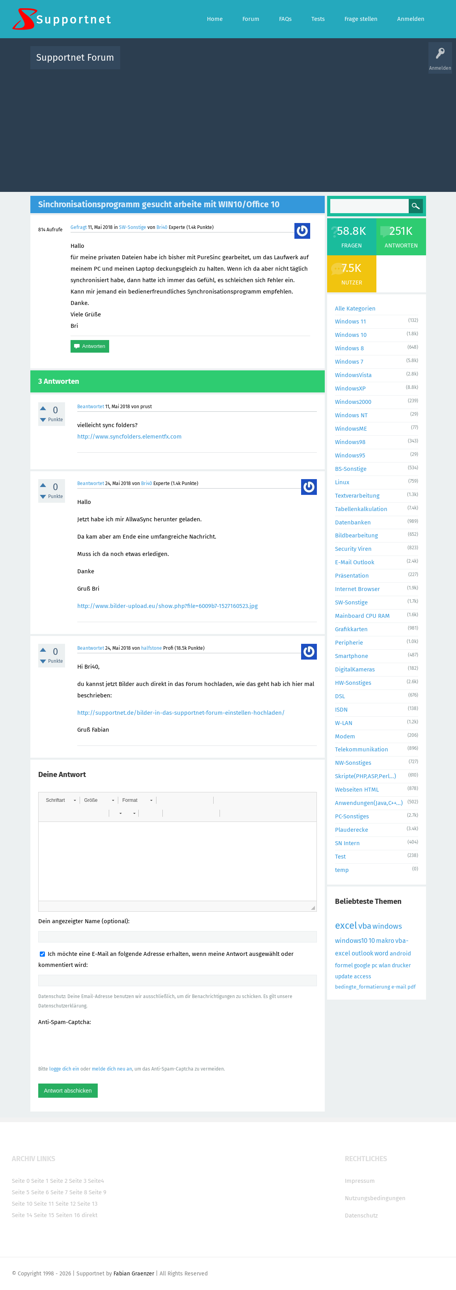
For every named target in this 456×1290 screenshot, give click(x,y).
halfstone (151, 648)
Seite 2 (58, 1180)
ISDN (341, 709)
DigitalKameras (355, 669)
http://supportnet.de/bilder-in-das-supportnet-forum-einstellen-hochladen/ (181, 712)
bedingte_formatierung (362, 987)
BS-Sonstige (351, 468)
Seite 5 (21, 1192)
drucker (401, 965)
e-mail (398, 987)
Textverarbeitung (357, 495)
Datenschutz (361, 1215)
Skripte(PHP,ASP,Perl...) (365, 776)
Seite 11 (44, 1203)
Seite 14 (22, 1215)
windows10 (351, 941)
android (400, 953)
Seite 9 (97, 1192)
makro (385, 940)
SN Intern (347, 843)
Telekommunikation (361, 749)
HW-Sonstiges (353, 682)
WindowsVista (353, 375)
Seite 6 (40, 1192)
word (381, 953)
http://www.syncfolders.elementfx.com (129, 436)
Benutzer (326, 63)
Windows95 (350, 455)
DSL (340, 696)
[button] (61, 800)
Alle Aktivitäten (142, 63)
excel (346, 925)
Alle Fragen (178, 63)
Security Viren (353, 548)
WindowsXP (350, 388)
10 (372, 941)
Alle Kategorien (355, 308)
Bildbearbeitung (356, 535)
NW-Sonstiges (353, 762)
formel (344, 965)
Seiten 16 (68, 1215)
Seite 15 (44, 1215)
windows (387, 926)
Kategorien (298, 63)
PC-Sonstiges (352, 816)
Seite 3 (77, 1180)
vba (364, 926)
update (344, 976)
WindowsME (351, 428)
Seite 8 (78, 1192)
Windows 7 (349, 361)
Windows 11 (350, 321)
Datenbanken (353, 522)
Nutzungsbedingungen (375, 1198)
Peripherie (349, 642)
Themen (270, 63)
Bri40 (162, 227)
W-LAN (343, 723)
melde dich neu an (112, 1069)
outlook (362, 953)
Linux (342, 482)
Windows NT (351, 415)
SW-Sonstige (132, 227)
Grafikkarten (351, 629)
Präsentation (352, 575)
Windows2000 (353, 401)
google (362, 965)
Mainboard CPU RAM (362, 615)
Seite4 (96, 1180)
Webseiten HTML (357, 789)
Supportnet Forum (75, 57)
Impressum (360, 1180)
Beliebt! (206, 63)
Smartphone (351, 656)
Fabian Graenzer (134, 1273)
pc (375, 965)
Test (340, 856)
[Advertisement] (228, 129)
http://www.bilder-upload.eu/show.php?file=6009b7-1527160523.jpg (167, 606)
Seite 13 (87, 1203)
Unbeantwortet (238, 63)
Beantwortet (90, 406)
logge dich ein (64, 1069)
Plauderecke (351, 829)
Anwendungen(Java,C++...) (369, 803)
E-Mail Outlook (354, 562)
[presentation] (98, 1045)
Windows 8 (349, 348)
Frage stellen (357, 63)
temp (342, 870)
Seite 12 (66, 1203)
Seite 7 (59, 1192)
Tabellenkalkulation (361, 509)
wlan (385, 965)
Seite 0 (21, 1180)
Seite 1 (39, 1180)
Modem (345, 736)
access (362, 976)
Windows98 (350, 442)
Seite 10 (22, 1203)
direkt (89, 1215)
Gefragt (79, 227)
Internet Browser (357, 589)
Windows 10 (351, 334)
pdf (411, 987)
